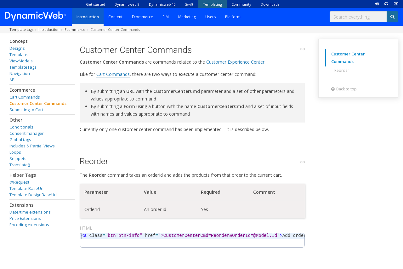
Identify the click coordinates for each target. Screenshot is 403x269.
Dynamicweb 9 (127, 4)
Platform (233, 17)
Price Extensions (25, 218)
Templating (212, 4)
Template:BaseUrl (26, 188)
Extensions (21, 205)
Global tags (20, 139)
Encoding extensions (29, 224)
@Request (19, 182)
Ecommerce (142, 17)
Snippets (17, 158)
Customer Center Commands (37, 103)
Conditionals (21, 127)
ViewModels (21, 61)
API (12, 80)
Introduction (88, 17)
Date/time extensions (30, 212)
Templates (19, 54)
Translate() (19, 165)
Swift (189, 4)
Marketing (187, 17)
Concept (18, 41)
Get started (95, 4)
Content (115, 17)
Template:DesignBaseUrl (33, 194)
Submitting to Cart (26, 109)
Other (15, 120)
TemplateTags (23, 67)
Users (210, 17)
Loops (15, 152)
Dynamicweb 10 (162, 4)
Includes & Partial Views (32, 146)
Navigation (19, 73)
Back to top (344, 89)
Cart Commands (24, 97)
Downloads (270, 4)
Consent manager (26, 133)
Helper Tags (22, 175)
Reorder (341, 70)
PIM (165, 17)
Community (241, 4)
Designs (17, 48)
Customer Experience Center (235, 62)
